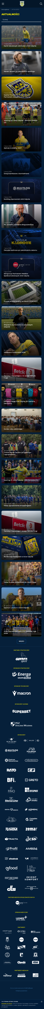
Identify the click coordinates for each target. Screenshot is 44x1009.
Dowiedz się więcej (6, 1003)
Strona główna (5, 9)
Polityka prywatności (21, 990)
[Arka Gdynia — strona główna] (22, 3)
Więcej (21, 641)
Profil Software (28, 988)
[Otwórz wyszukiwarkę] (41, 3)
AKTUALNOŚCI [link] (15, 9)
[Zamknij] (42, 1002)
